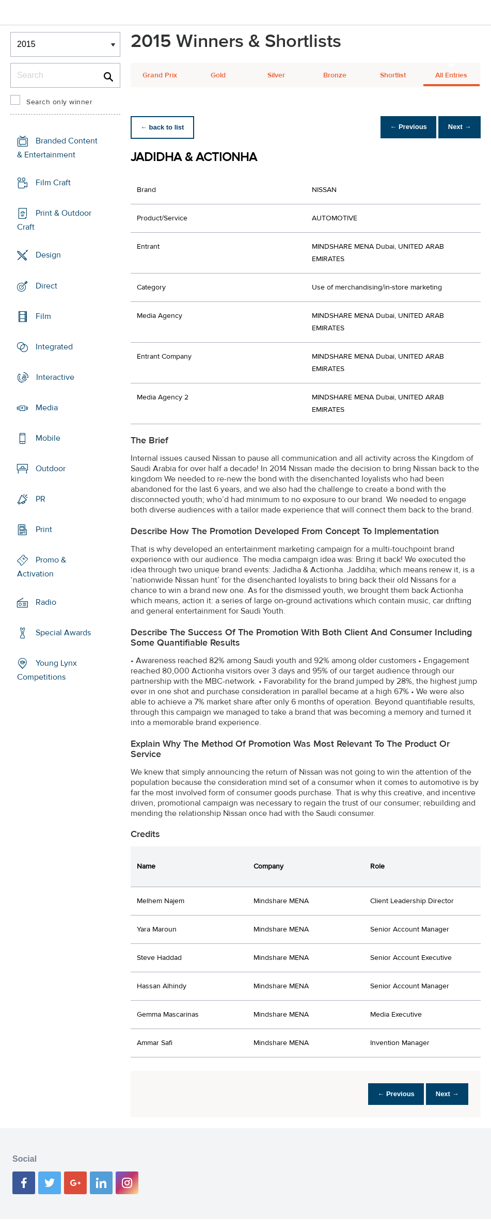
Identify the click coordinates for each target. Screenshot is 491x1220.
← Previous (400, 127)
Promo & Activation (41, 567)
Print (44, 529)
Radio (46, 602)
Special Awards (63, 633)
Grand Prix (159, 75)
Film (43, 316)
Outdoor (51, 468)
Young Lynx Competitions (47, 670)
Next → (456, 127)
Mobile (48, 438)
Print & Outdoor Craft (54, 220)
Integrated (54, 347)
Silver (276, 75)
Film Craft (53, 183)
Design (48, 255)
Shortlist (393, 75)
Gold (218, 75)
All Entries (451, 75)
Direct (46, 285)
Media (47, 408)
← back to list (165, 127)
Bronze (334, 75)
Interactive (55, 377)
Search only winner (59, 102)
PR (40, 499)
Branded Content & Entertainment (57, 148)
